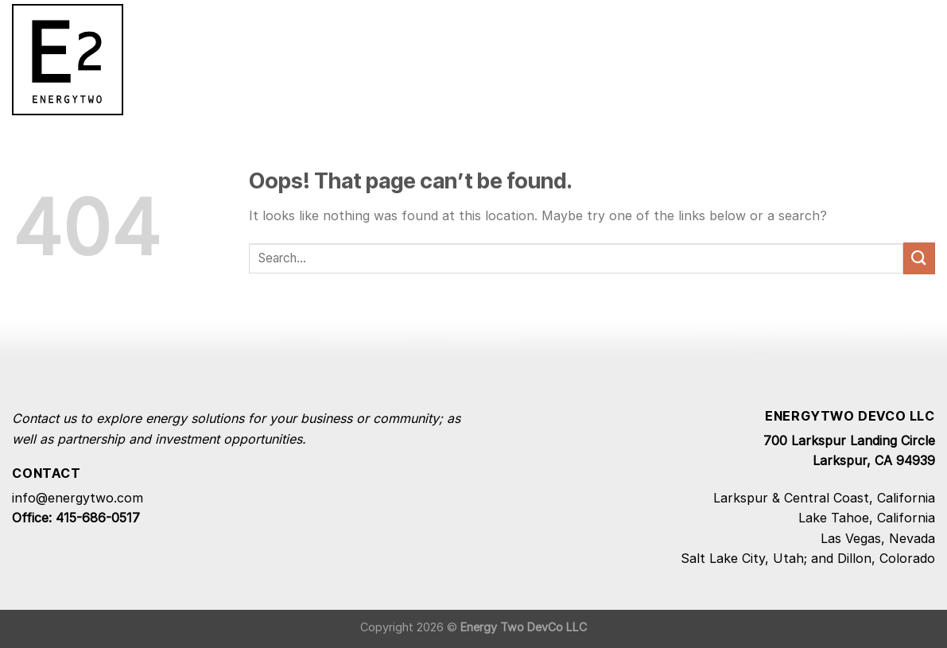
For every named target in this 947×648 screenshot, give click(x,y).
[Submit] (919, 258)
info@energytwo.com (77, 498)
